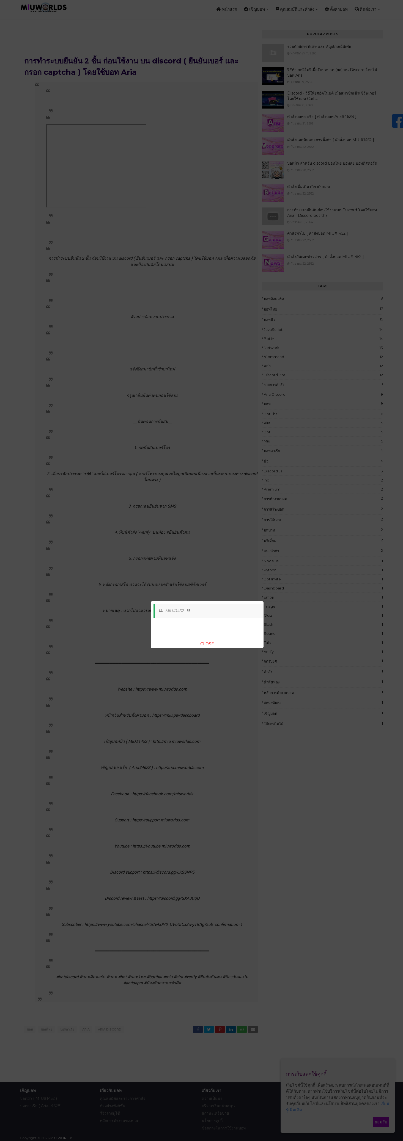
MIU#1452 (174, 610)
